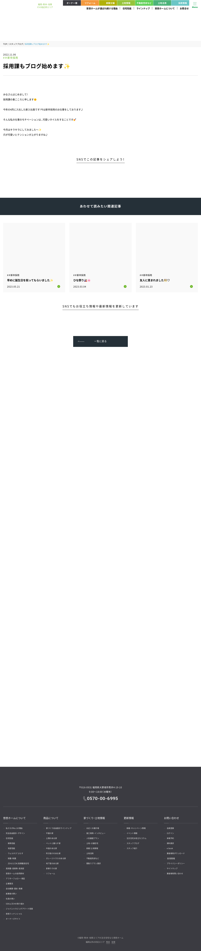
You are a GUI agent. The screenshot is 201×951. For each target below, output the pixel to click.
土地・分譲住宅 (93, 842)
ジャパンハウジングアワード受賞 (21, 908)
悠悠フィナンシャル (15, 913)
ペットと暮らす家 (54, 842)
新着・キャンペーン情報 (137, 827)
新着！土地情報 (93, 847)
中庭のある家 (52, 847)
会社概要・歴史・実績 (15, 888)
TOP (5, 44)
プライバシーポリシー (177, 862)
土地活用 (162, 2)
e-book (170, 847)
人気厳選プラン (93, 837)
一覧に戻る (100, 340)
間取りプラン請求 (94, 862)
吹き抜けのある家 (54, 852)
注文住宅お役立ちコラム (138, 837)
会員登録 (171, 827)
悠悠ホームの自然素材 (16, 873)
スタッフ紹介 (133, 847)
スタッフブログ (16, 44)
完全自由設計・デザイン (16, 832)
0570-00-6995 (102, 798)
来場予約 (171, 837)
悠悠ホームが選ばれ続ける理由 (102, 8)
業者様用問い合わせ (176, 873)
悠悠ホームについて (165, 8)
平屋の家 (50, 832)
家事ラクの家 (52, 868)
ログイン (171, 832)
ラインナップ (143, 8)
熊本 (108, 941)
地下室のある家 (53, 862)
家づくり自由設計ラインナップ (60, 827)
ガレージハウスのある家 (57, 857)
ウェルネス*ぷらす (17, 852)
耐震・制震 (13, 857)
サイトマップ (173, 868)
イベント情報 (133, 832)
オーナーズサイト (14, 918)
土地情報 (126, 2)
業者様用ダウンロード (177, 852)
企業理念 (10, 883)
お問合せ (184, 8)
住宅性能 (127, 8)
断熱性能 (12, 842)
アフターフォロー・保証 (16, 878)
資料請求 (171, 842)
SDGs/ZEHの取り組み (16, 903)
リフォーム (90, 2)
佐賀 (113, 941)
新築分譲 (107, 2)
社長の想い (11, 898)
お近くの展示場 (93, 827)
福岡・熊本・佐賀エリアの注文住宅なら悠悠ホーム (101, 937)
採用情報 (179, 2)
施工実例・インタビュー (97, 832)
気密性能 (12, 847)
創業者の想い (12, 893)
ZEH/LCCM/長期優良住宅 (20, 862)
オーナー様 (72, 2)
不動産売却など (144, 2)
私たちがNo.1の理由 (15, 827)
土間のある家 (52, 837)
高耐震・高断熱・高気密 (16, 868)
